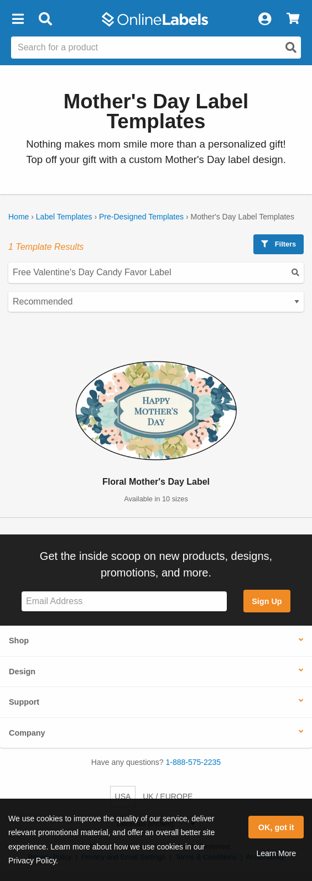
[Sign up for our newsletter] (124, 601)
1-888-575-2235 (193, 762)
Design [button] (22, 671)
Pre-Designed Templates (141, 216)
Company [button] (27, 732)
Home (18, 216)
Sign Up (267, 601)
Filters (278, 244)
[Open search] (291, 47)
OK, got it (276, 827)
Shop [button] (19, 640)
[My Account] (264, 19)
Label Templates (64, 216)
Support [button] (24, 702)
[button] (17, 19)
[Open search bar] (45, 19)
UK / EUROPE (168, 796)
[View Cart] (293, 19)
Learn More (276, 853)
